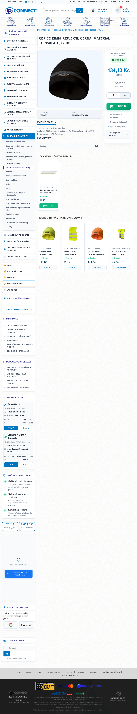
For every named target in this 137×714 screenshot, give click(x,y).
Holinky (8, 172)
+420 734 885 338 (16, 445)
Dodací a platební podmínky (16, 331)
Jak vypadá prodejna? (18, 387)
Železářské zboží (16, 77)
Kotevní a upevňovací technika (18, 57)
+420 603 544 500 (13, 2)
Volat (11, 428)
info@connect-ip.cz (35, 2)
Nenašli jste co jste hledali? (17, 382)
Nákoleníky (10, 218)
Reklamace (12, 340)
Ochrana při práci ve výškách (17, 203)
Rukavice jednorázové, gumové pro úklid (18, 158)
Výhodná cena (14, 271)
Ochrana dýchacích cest (15, 176)
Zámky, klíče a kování (18, 241)
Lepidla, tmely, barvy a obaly (19, 113)
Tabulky (8, 227)
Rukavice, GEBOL (12, 152)
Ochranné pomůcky (63, 30)
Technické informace (18, 351)
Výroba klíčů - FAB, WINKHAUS (16, 375)
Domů (19, 672)
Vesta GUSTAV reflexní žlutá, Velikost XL (118, 253)
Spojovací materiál (17, 41)
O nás (113, 2)
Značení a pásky (12, 214)
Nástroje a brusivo (17, 71)
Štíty (7, 188)
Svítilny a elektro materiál (17, 104)
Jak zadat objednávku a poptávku (19, 368)
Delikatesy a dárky (17, 256)
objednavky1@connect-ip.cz (18, 450)
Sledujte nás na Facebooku (17, 573)
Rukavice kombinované (15, 142)
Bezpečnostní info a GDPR (68, 675)
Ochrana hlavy (11, 180)
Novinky (11, 277)
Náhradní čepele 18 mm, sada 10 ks (48, 191)
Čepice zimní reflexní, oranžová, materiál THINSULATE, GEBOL (96, 253)
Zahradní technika (17, 90)
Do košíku (49, 206)
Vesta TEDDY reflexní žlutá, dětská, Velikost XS (73, 253)
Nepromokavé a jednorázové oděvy (17, 208)
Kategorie (45, 30)
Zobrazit (48, 267)
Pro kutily (75, 2)
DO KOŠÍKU (119, 106)
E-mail (26, 428)
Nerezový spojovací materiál (17, 48)
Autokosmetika (15, 130)
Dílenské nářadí (15, 65)
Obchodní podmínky (17, 325)
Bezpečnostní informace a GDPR (20, 345)
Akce (9, 265)
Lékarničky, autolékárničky (16, 222)
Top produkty (14, 284)
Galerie (81, 672)
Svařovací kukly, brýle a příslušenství (15, 193)
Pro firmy (104, 2)
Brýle (7, 184)
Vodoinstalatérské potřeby (17, 122)
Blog (121, 2)
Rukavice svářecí (12, 163)
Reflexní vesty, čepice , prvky (89, 30)
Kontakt (130, 2)
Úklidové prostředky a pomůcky (19, 249)
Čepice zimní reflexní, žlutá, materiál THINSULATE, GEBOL (46, 253)
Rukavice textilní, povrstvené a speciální (18, 147)
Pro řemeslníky (90, 2)
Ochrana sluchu (12, 199)
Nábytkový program (18, 235)
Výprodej (12, 290)
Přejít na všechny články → (18, 309)
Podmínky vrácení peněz (19, 336)
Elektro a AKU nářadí (18, 84)
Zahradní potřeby (16, 96)
